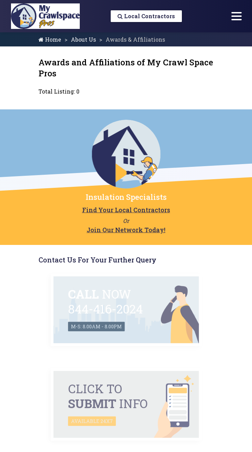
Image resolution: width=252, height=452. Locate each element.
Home (50, 39)
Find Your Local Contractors (125, 210)
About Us (83, 39)
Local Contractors (146, 16)
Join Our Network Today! (125, 230)
